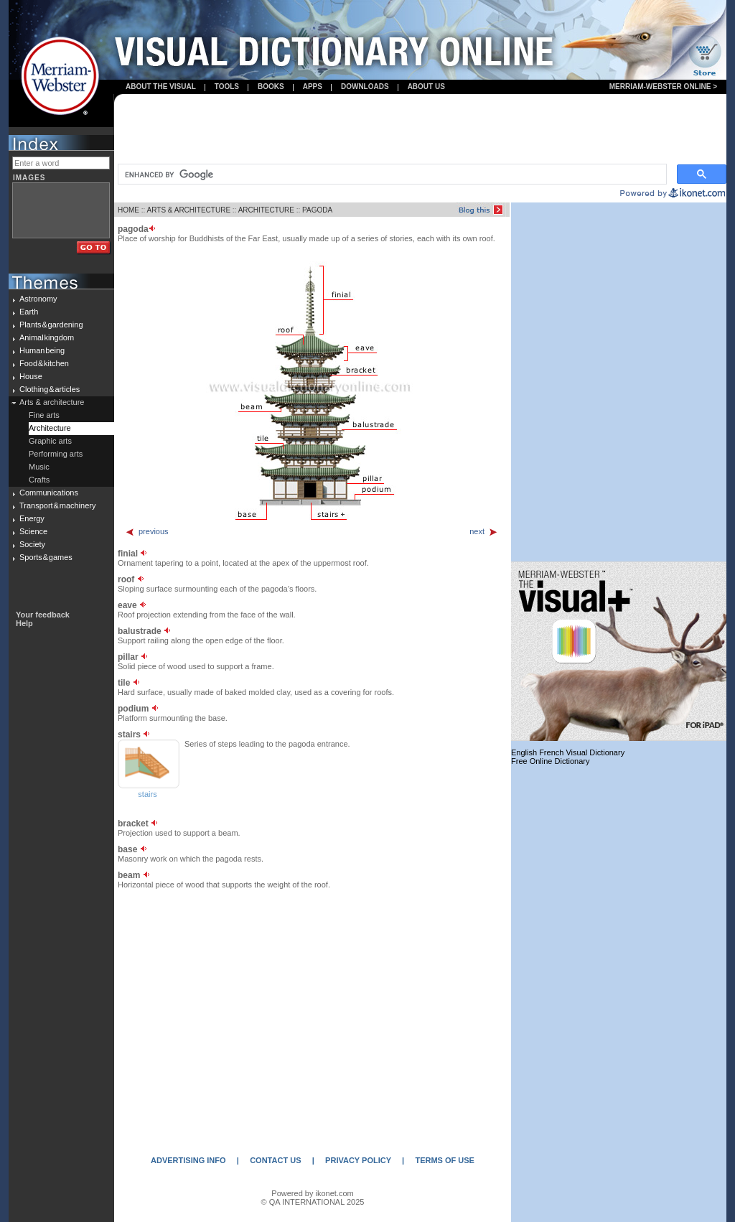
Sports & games (45, 557)
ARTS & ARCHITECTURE (189, 210)
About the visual (161, 86)
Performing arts (56, 453)
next (483, 531)
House (30, 376)
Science (33, 531)
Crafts (39, 479)
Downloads (365, 86)
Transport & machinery (57, 505)
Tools (227, 86)
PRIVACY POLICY (358, 1160)
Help (24, 623)
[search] (391, 174)
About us (426, 86)
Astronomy (38, 298)
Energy (32, 518)
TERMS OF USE (444, 1160)
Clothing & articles (49, 389)
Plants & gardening (51, 324)
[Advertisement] (420, 130)
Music (39, 466)
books (271, 86)
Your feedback (43, 614)
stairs (147, 794)
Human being (42, 350)
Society (32, 544)
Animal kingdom (46, 337)
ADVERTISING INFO (188, 1160)
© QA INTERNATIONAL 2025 (313, 1202)
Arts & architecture (51, 402)
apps (312, 86)
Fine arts (44, 415)
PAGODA (317, 210)
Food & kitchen (44, 363)
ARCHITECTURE (266, 210)
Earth (28, 311)
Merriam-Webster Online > (663, 86)
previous (147, 531)
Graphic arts (50, 441)
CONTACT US (275, 1160)
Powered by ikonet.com (312, 1193)
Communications (48, 492)
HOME (128, 210)
